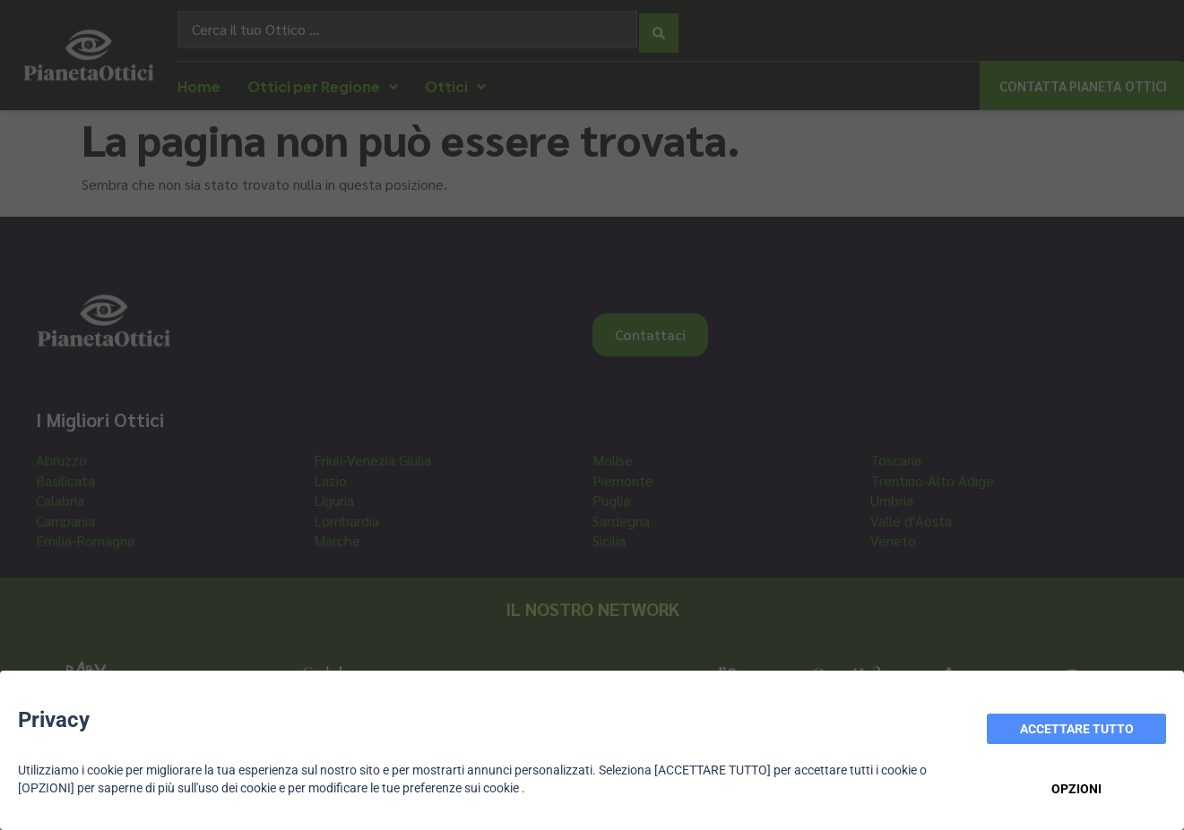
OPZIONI (1076, 789)
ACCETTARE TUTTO (1077, 729)
